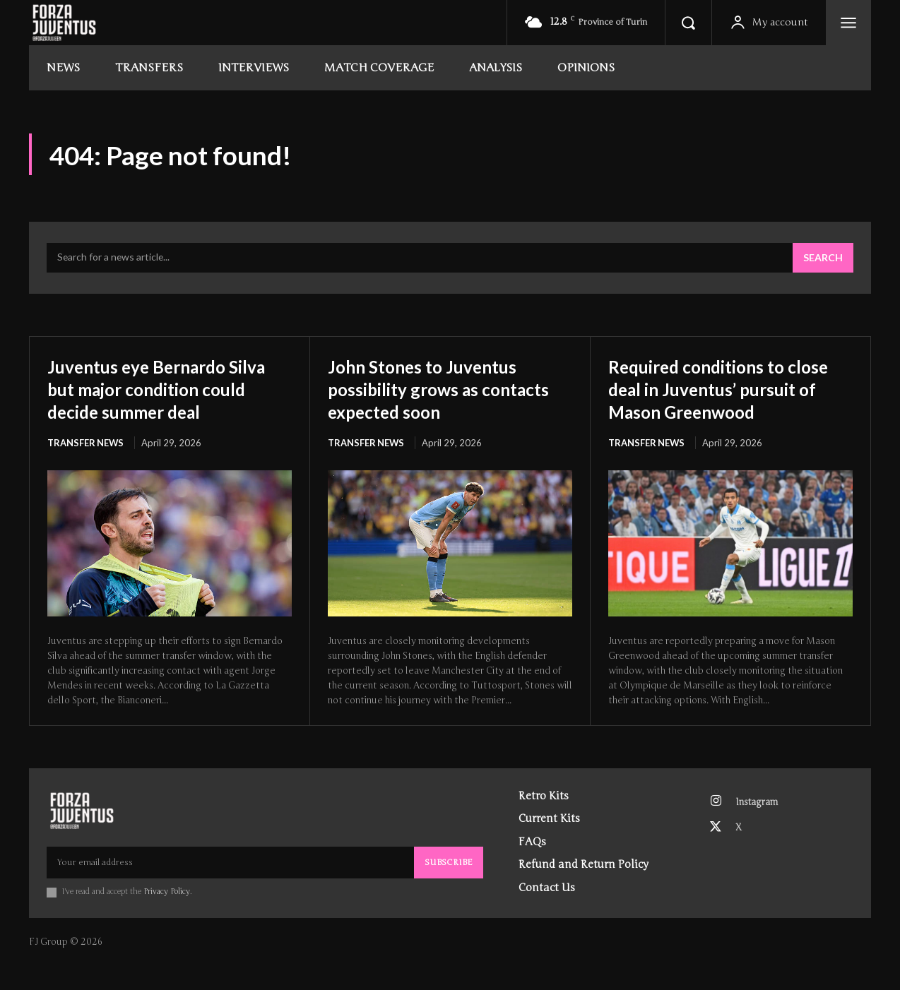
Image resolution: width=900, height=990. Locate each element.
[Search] (823, 259)
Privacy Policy (166, 915)
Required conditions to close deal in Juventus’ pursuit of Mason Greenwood (710, 400)
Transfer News (86, 444)
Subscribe (449, 886)
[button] (688, 22)
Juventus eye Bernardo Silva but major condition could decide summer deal (163, 389)
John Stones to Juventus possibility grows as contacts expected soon (434, 389)
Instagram (758, 826)
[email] (230, 886)
